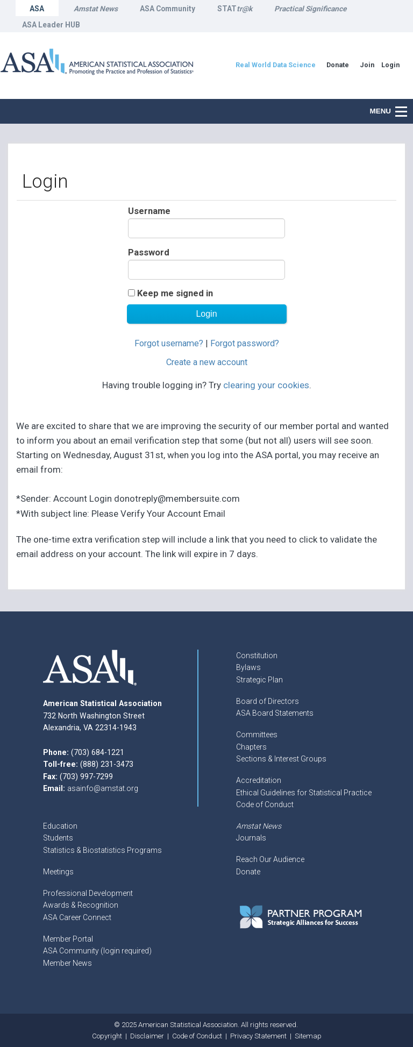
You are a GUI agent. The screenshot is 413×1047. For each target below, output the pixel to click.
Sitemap (308, 1036)
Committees (256, 734)
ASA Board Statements (275, 713)
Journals (251, 838)
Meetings (58, 871)
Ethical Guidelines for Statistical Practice (304, 792)
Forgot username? (168, 343)
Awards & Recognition (80, 905)
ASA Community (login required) (97, 950)
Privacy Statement (258, 1036)
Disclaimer (147, 1036)
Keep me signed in (175, 293)
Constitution (256, 655)
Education (60, 826)
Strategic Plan (259, 679)
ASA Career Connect (77, 917)
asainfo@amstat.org (102, 788)
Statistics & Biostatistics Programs (102, 850)
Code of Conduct (265, 804)
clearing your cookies (266, 385)
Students (58, 838)
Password (148, 252)
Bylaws (248, 667)
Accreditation (258, 780)
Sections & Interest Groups (281, 758)
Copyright (107, 1036)
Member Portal (68, 939)
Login (390, 65)
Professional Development (88, 893)
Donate (248, 871)
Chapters (251, 747)
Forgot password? (244, 343)
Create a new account (206, 362)
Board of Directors (267, 701)
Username (149, 211)
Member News (67, 963)
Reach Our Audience (270, 859)
